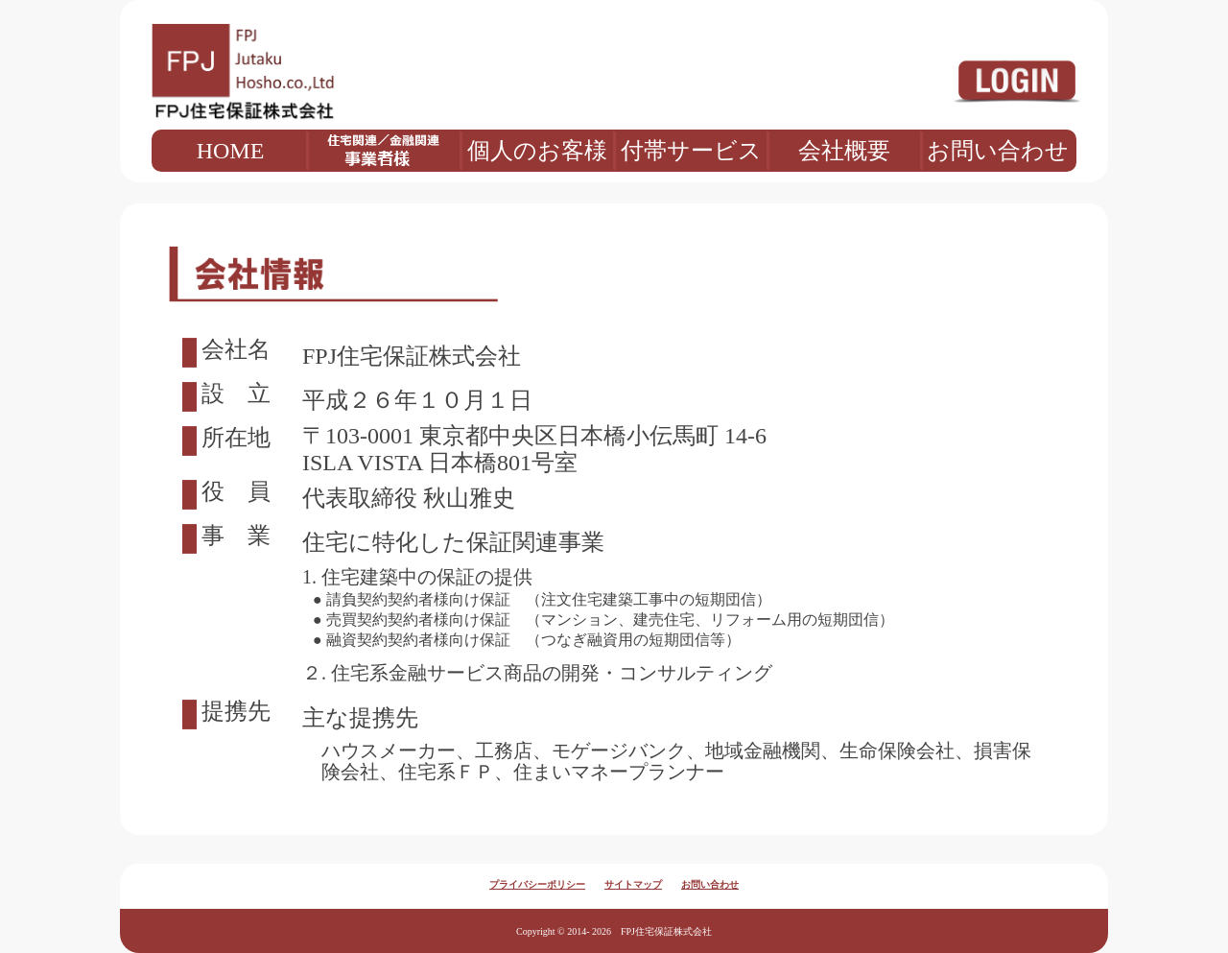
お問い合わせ (998, 150)
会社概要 (844, 150)
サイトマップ (633, 884)
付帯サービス (691, 150)
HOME (231, 150)
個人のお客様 (537, 150)
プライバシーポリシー (537, 884)
